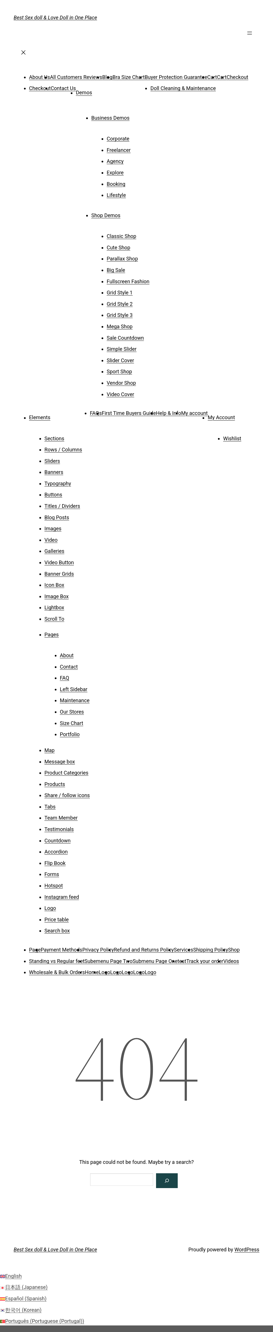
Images (53, 528)
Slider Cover (120, 360)
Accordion (56, 852)
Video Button (59, 562)
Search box (57, 931)
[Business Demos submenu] (137, 116)
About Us (39, 77)
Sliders (52, 461)
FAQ (64, 678)
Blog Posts (57, 517)
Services (183, 950)
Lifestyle (116, 195)
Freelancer (119, 150)
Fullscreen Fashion (128, 281)
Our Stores (72, 712)
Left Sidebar (74, 689)
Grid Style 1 (120, 293)
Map (50, 750)
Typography (58, 483)
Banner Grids (59, 574)
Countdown (58, 841)
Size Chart (71, 723)
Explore (115, 173)
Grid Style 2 (120, 304)
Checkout (237, 77)
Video (51, 540)
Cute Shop (118, 247)
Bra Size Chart (128, 77)
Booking (116, 184)
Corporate (118, 139)
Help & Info (168, 413)
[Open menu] (249, 35)
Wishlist (232, 438)
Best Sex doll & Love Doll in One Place (55, 18)
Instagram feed (62, 897)
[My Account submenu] (243, 415)
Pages (52, 635)
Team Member (61, 818)
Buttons (53, 495)
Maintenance (75, 700)
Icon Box (54, 585)
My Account (221, 418)
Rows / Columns (63, 450)
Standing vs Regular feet (56, 961)
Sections (54, 438)
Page (35, 950)
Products (55, 784)
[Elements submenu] (58, 415)
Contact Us (63, 88)
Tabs (50, 807)
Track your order (204, 961)
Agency (115, 161)
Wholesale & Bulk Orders (57, 972)
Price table (57, 919)
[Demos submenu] (100, 90)
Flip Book (55, 863)
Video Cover (120, 394)
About (67, 655)
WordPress (246, 1249)
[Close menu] (23, 54)
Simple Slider (122, 349)
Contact (69, 667)
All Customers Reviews (76, 77)
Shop (234, 950)
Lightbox (54, 607)
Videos (231, 961)
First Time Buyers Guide (129, 413)
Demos (84, 93)
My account (194, 413)
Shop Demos (105, 215)
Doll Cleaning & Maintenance (183, 88)
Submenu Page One (155, 961)
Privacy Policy (98, 950)
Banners (54, 472)
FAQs (96, 413)
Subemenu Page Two (108, 961)
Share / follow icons (67, 795)
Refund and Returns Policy (144, 950)
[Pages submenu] (67, 632)
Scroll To (54, 619)
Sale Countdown (125, 338)
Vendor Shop (121, 383)
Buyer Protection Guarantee (176, 77)
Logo (50, 908)
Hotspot (54, 886)
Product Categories (66, 773)
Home (92, 972)
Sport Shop (119, 371)
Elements (39, 418)
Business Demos (110, 118)
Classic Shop (121, 236)
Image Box (57, 596)
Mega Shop (120, 326)
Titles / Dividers (62, 506)
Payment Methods (61, 950)
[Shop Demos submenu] (128, 213)
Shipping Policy (210, 950)
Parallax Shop (122, 259)
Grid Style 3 (120, 315)
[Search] (167, 1180)
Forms (52, 874)
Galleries (54, 551)
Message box (60, 762)
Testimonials (59, 829)
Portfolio (70, 734)
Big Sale (116, 270)
